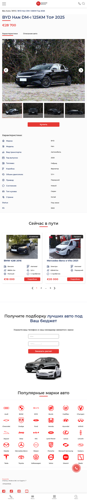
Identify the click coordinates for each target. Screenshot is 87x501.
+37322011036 (6, 484)
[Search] (83, 3)
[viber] (19, 491)
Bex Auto (6, 11)
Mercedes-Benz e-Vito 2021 (62, 260)
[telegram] (3, 491)
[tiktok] (11, 491)
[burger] (4, 4)
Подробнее (32, 279)
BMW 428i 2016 (13, 260)
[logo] (42, 3)
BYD (14, 11)
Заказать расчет (43, 351)
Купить (43, 124)
